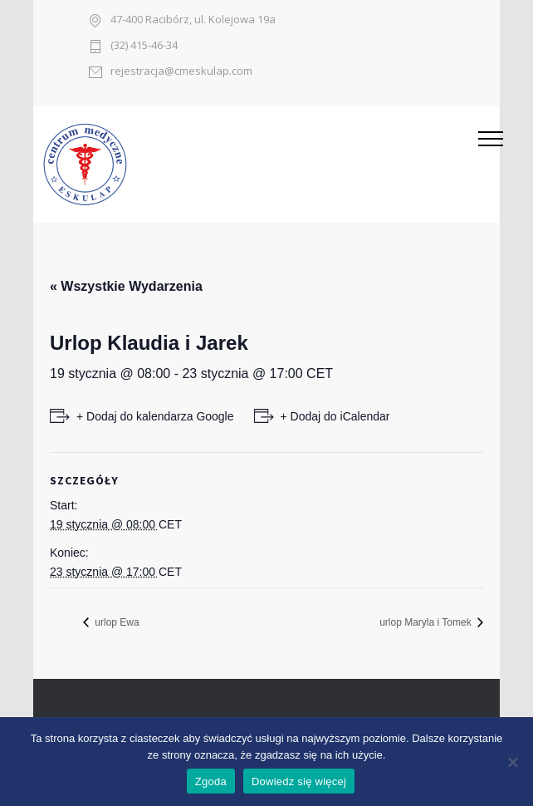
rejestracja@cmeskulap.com (181, 72)
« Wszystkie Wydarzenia (126, 286)
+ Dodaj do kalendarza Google (155, 416)
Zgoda (211, 781)
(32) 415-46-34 (144, 46)
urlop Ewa (115, 622)
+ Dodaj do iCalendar (335, 416)
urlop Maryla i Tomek (426, 622)
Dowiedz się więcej (299, 781)
